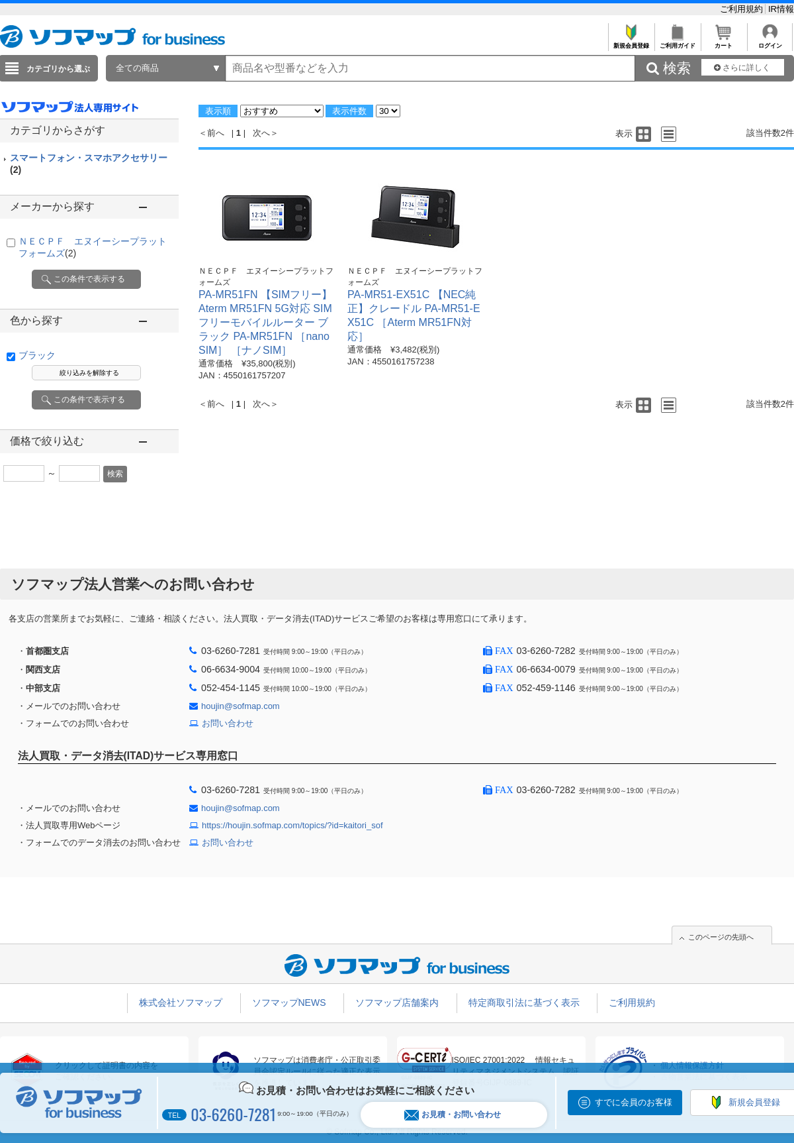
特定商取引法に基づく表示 (524, 1002)
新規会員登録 (630, 42)
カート (723, 42)
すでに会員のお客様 (633, 1102)
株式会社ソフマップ (180, 1002)
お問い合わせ (227, 723)
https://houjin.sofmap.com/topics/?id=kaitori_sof (292, 825)
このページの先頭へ (721, 937)
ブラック (37, 355)
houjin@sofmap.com (240, 706)
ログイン (769, 42)
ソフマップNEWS (289, 1002)
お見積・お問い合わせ (452, 1115)
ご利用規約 (743, 9)
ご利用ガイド (677, 42)
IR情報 (781, 9)
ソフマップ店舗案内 (397, 1002)
